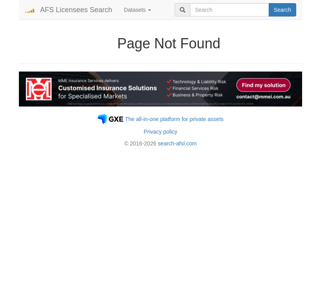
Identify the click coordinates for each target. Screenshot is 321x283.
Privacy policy (160, 132)
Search (282, 10)
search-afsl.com (177, 143)
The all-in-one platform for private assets (174, 119)
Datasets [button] (137, 10)
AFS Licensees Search (76, 10)
